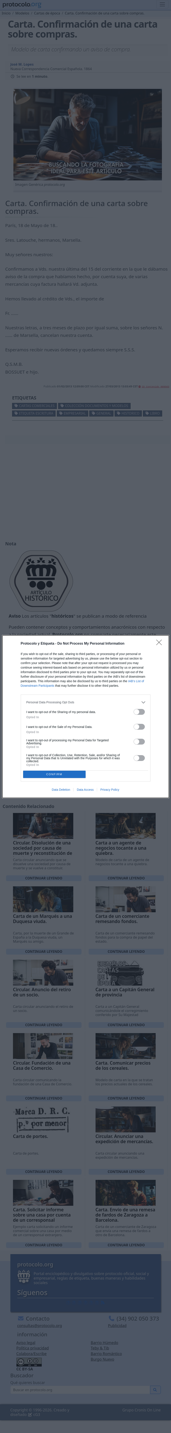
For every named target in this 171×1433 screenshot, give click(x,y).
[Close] (160, 644)
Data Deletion (61, 789)
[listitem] (85, 702)
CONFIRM (54, 774)
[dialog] (85, 716)
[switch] (139, 712)
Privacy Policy (109, 789)
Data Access (85, 789)
